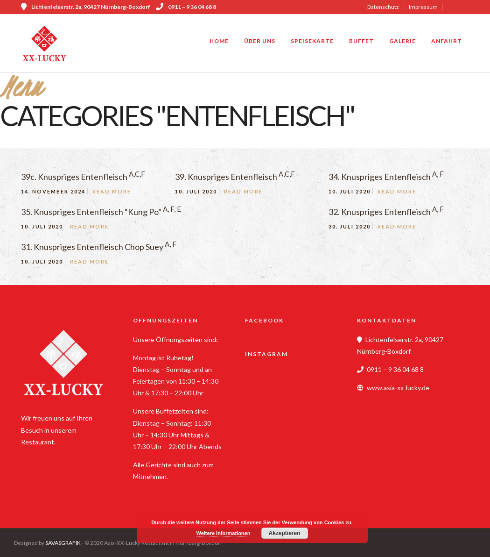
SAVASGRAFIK (63, 542)
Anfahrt (446, 40)
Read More (111, 191)
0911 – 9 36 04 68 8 (186, 6)
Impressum (423, 6)
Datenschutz (383, 6)
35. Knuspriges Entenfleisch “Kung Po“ (101, 212)
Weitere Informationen (223, 533)
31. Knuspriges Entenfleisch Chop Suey (98, 247)
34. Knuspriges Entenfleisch (386, 176)
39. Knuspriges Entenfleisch (235, 176)
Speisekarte (312, 40)
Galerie (402, 40)
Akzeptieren (284, 533)
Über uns (259, 40)
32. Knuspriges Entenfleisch (386, 212)
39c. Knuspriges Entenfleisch (83, 176)
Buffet (361, 40)
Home (219, 40)
